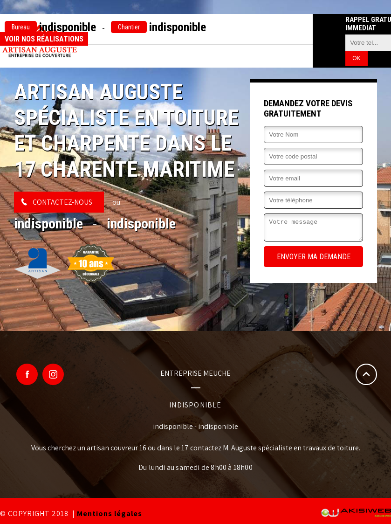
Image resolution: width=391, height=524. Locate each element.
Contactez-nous (62, 202)
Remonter (366, 374)
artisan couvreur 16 (116, 448)
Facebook (27, 374)
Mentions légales (109, 513)
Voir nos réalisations (44, 38)
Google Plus (53, 374)
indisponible (50, 27)
